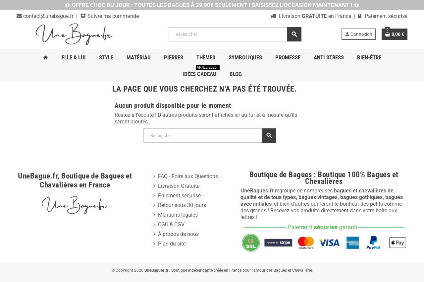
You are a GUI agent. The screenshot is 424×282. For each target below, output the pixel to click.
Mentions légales (178, 215)
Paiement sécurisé (179, 195)
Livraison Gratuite (178, 186)
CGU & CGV (171, 224)
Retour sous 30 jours (182, 205)
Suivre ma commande (112, 16)
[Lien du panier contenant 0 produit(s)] (394, 34)
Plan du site (172, 244)
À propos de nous (178, 234)
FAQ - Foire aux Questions (188, 176)
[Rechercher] (235, 34)
